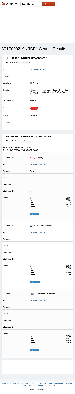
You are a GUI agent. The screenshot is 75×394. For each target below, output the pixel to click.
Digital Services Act (27, 386)
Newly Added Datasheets (12, 383)
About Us (51, 386)
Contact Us (41, 386)
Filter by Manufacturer (13, 62)
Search (48, 4)
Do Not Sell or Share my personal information (54, 383)
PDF (34, 108)
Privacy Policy (29, 383)
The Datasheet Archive (9, 3)
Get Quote (35, 282)
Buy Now (34, 214)
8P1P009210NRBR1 (38, 164)
